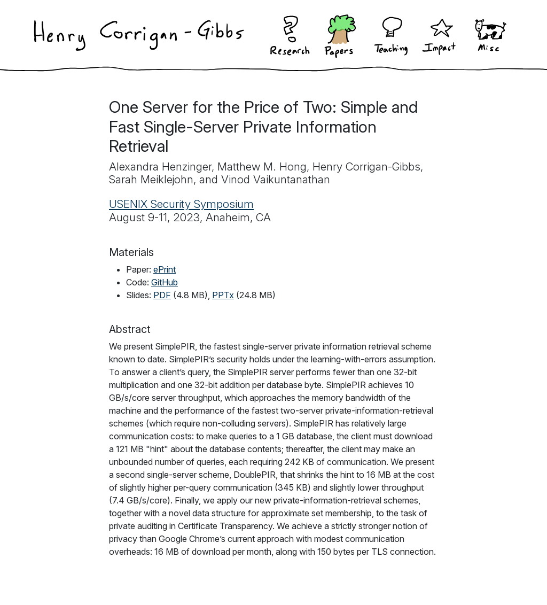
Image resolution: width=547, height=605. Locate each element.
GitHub (164, 282)
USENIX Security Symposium (181, 204)
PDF (162, 295)
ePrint (164, 269)
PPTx (223, 295)
